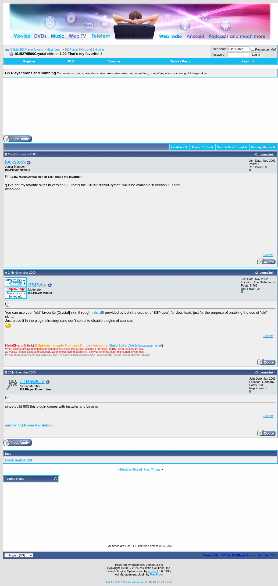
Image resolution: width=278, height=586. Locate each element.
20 (170, 581)
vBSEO (153, 571)
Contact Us (211, 555)
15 (150, 581)
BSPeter (37, 285)
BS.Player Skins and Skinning (84, 49)
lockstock (15, 162)
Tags (8, 453)
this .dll (97, 312)
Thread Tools (200, 147)
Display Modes (261, 147)
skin (29, 459)
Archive (263, 555)
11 (133, 581)
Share (268, 255)
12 (137, 581)
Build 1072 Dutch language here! (136, 345)
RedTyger (156, 574)
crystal (9, 459)
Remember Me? (263, 49)
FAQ (71, 61)
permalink (266, 154)
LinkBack (177, 147)
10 (129, 581)
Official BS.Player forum (238, 555)
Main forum (54, 49)
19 (166, 581)
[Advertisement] (140, 108)
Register (29, 61)
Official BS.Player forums (26, 49)
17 (158, 581)
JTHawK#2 (32, 381)
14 (146, 581)
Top (273, 555)
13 (142, 581)
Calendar (114, 61)
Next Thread (152, 469)
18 (162, 581)
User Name (219, 49)
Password (218, 54)
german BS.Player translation (28, 425)
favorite (20, 459)
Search (248, 61)
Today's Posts (180, 61)
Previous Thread (131, 469)
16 (154, 581)
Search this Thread (230, 147)
